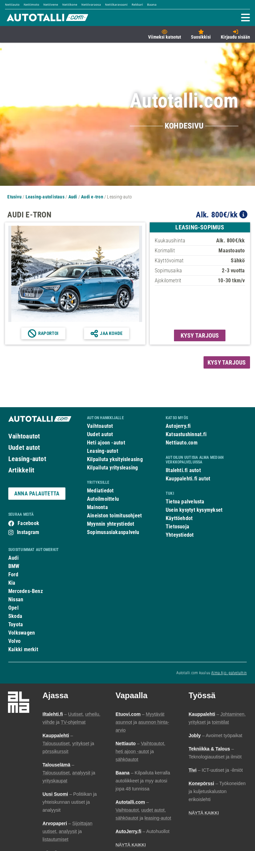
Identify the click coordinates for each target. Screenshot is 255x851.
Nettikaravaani (116, 4)
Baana (151, 4)
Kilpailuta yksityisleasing (115, 459)
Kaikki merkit (23, 649)
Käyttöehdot (179, 518)
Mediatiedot (100, 490)
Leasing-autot (27, 459)
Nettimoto (31, 4)
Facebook (28, 523)
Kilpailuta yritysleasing (112, 467)
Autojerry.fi (178, 426)
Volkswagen (21, 633)
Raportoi (48, 333)
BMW (14, 566)
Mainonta (97, 507)
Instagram (28, 532)
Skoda (15, 616)
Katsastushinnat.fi (186, 434)
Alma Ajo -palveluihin (229, 673)
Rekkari (137, 4)
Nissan (15, 599)
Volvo (14, 641)
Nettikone (69, 4)
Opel (13, 608)
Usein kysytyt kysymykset (194, 510)
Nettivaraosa (91, 4)
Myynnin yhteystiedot (110, 524)
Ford (13, 574)
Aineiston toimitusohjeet (114, 515)
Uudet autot (24, 447)
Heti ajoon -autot (106, 442)
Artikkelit (21, 470)
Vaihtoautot (24, 436)
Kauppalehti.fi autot (188, 478)
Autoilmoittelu (103, 499)
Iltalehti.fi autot (183, 470)
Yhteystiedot (180, 535)
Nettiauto (12, 4)
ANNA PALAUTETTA (36, 493)
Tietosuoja (177, 526)
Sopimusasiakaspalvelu (113, 532)
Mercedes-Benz (25, 591)
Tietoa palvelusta (185, 501)
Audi (13, 558)
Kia (12, 583)
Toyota (15, 624)
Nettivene (50, 4)
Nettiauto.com (182, 442)
